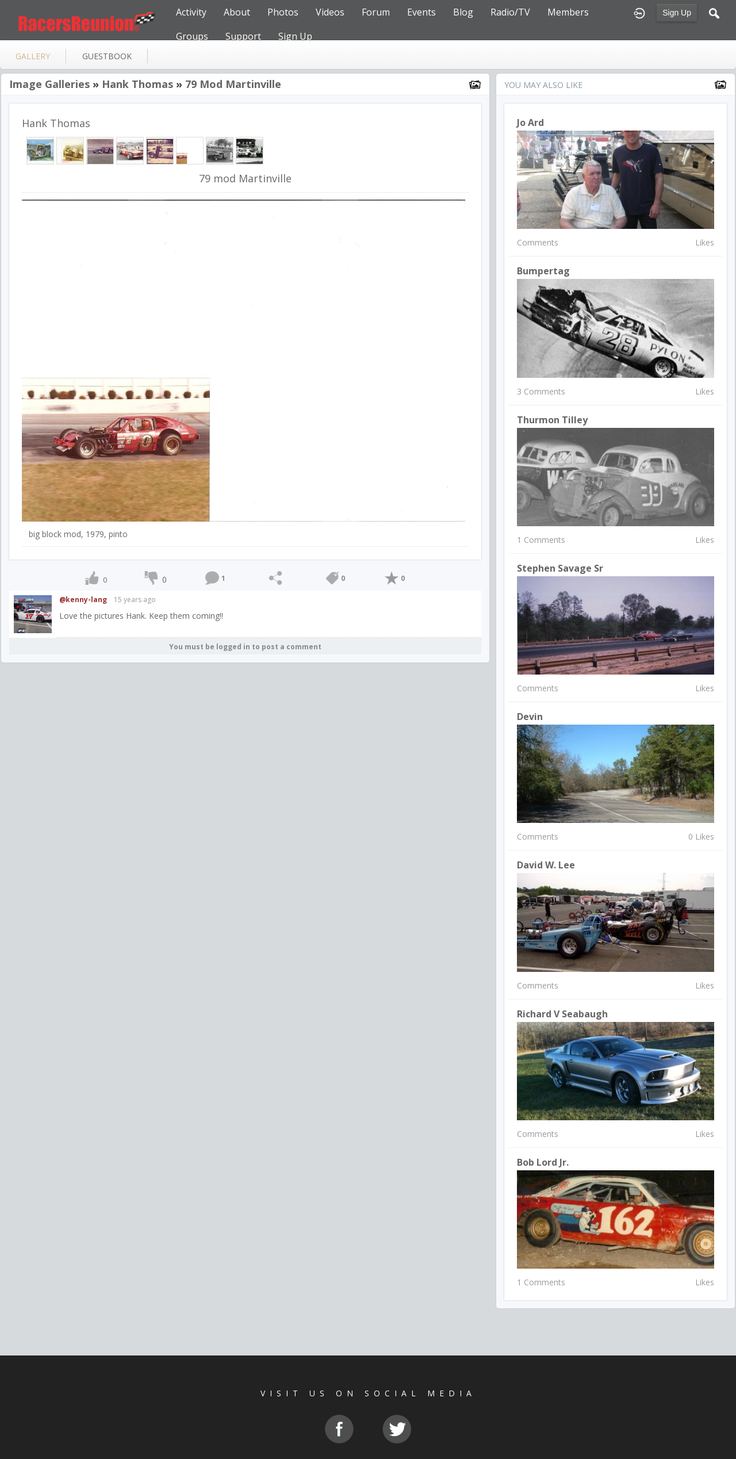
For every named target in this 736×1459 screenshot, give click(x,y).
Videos (330, 12)
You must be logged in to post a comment (245, 647)
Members (568, 12)
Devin (530, 716)
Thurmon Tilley (552, 419)
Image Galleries (49, 84)
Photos (282, 12)
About (237, 12)
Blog (463, 12)
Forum (376, 12)
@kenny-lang (83, 599)
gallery (33, 56)
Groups (192, 36)
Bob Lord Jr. (543, 1162)
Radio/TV (510, 12)
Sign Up (676, 12)
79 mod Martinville (233, 84)
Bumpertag (543, 271)
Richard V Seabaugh (562, 1014)
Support (243, 36)
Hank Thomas (137, 84)
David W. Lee (546, 865)
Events (421, 12)
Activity (191, 12)
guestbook (107, 56)
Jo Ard (530, 122)
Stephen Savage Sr (560, 568)
